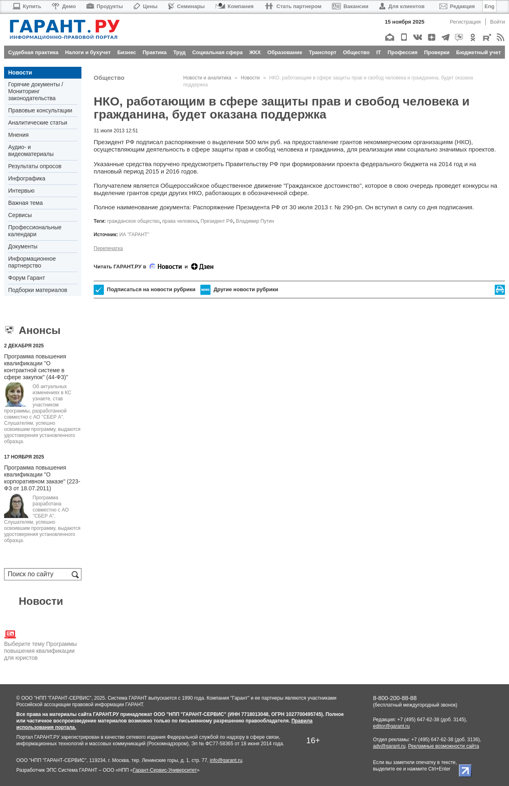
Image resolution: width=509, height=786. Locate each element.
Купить (26, 6)
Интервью (21, 190)
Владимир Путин (255, 221)
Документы (22, 246)
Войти (497, 22)
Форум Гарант (26, 277)
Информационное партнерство (32, 262)
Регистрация (465, 22)
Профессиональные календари (34, 230)
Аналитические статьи (37, 122)
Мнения (18, 135)
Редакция (457, 6)
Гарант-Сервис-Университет (165, 770)
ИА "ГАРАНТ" (134, 234)
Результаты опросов (34, 166)
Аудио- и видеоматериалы (31, 150)
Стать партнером (293, 6)
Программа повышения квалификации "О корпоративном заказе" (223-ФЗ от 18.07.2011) (42, 478)
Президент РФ (217, 221)
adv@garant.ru (389, 746)
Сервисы (20, 215)
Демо (64, 6)
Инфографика (26, 178)
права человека (180, 221)
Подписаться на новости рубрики (144, 290)
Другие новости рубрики (239, 290)
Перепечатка (108, 248)
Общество (109, 77)
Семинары (186, 6)
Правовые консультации (40, 110)
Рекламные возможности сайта (443, 746)
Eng (490, 6)
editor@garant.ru (391, 726)
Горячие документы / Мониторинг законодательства (35, 91)
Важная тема (25, 203)
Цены (146, 6)
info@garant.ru (226, 760)
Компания (234, 6)
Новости (20, 72)
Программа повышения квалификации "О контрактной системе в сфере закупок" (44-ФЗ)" (36, 366)
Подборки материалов (37, 290)
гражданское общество (133, 221)
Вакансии (350, 6)
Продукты (104, 6)
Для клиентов (402, 6)
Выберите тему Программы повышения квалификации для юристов (40, 644)
